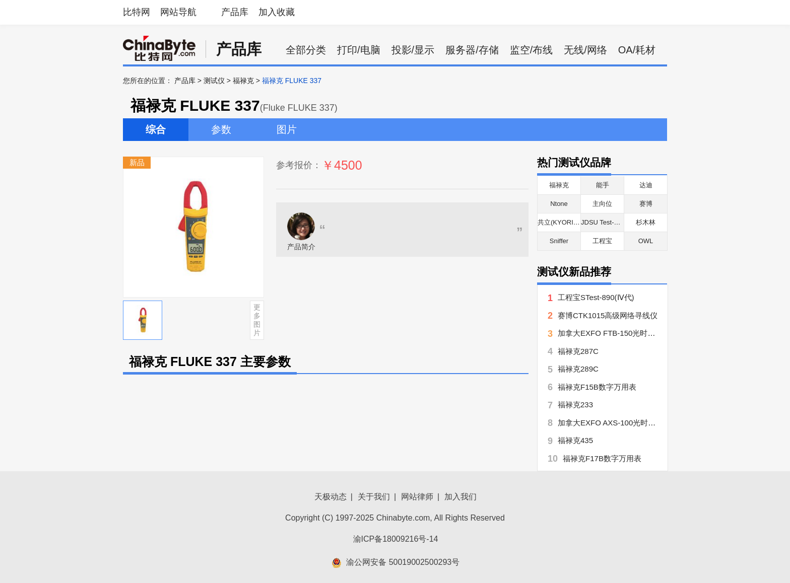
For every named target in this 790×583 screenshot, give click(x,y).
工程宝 (602, 241)
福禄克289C (578, 369)
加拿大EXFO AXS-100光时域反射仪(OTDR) (631, 422)
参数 (221, 129)
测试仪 (214, 81)
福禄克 (243, 81)
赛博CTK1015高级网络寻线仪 (607, 315)
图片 (287, 129)
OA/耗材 (636, 49)
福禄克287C (578, 351)
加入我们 (460, 496)
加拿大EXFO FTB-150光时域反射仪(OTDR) (631, 333)
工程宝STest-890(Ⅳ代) (596, 297)
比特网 (136, 12)
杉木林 (645, 222)
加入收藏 (276, 12)
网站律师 (417, 496)
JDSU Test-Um (602, 222)
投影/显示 (413, 49)
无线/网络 (585, 49)
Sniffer (559, 241)
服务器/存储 (472, 49)
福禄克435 (575, 440)
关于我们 (374, 496)
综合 (156, 129)
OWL (645, 241)
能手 (602, 185)
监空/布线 (531, 49)
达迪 (645, 185)
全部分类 (306, 49)
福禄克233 (575, 404)
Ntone (559, 203)
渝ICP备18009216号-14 (395, 539)
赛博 (645, 203)
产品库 (234, 12)
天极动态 (330, 496)
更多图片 (256, 319)
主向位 (602, 203)
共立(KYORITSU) (563, 222)
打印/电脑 (358, 49)
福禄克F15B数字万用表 (597, 387)
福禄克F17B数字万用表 (602, 458)
